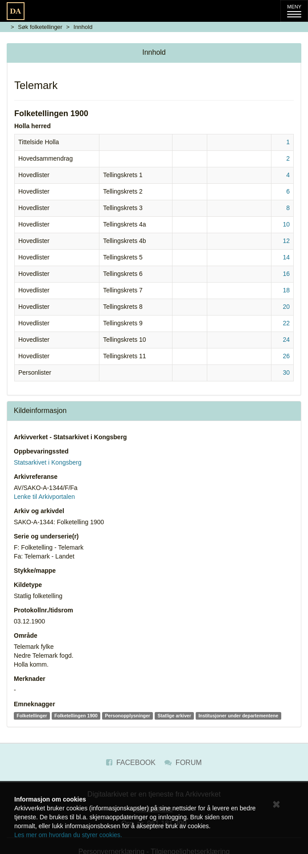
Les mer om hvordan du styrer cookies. (68, 834)
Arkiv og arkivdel (39, 510)
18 (286, 290)
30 (286, 372)
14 (286, 257)
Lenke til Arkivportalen (44, 496)
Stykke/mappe (35, 570)
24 (286, 339)
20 (286, 306)
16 (286, 273)
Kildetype (28, 584)
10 (286, 224)
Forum (182, 762)
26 (286, 356)
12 (286, 240)
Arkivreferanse (35, 476)
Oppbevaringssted (41, 451)
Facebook (130, 762)
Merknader (29, 678)
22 (286, 323)
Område (25, 635)
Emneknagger (34, 704)
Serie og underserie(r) (46, 536)
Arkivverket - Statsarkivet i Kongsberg (70, 437)
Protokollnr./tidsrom (43, 610)
